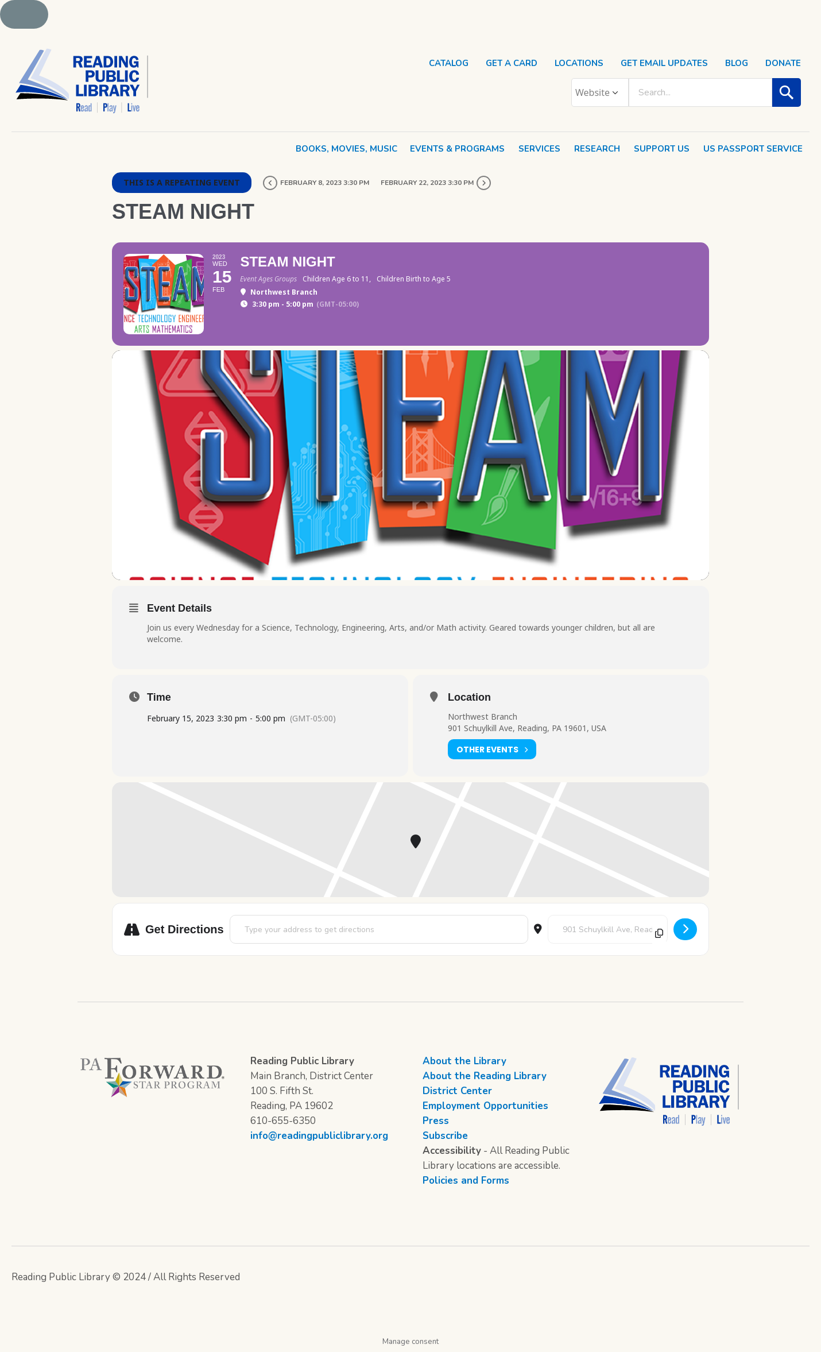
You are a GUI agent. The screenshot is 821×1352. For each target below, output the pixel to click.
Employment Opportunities (485, 1105)
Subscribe (445, 1135)
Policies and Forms (466, 1180)
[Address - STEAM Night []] (379, 929)
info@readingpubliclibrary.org (319, 1135)
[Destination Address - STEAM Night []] (608, 929)
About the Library (464, 1061)
